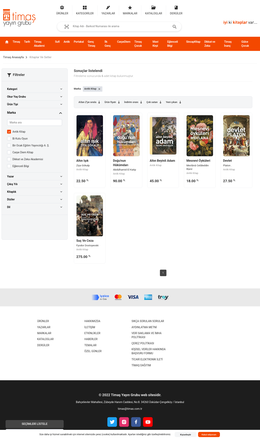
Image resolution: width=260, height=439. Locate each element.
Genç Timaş (91, 43)
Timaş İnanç (228, 43)
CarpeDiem (123, 41)
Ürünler (43, 321)
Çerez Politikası (143, 343)
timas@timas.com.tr (130, 408)
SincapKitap (193, 41)
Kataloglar (45, 339)
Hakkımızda (92, 321)
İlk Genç (107, 43)
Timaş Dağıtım (141, 365)
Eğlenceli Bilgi (172, 43)
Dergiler (43, 345)
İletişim (89, 327)
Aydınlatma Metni (144, 327)
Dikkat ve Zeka (209, 43)
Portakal (79, 41)
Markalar (44, 333)
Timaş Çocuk (138, 43)
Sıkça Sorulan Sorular (148, 321)
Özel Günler (93, 351)
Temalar (90, 345)
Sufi (57, 41)
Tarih (27, 41)
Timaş (16, 41)
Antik (67, 41)
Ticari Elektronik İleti (147, 359)
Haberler (91, 339)
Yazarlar (43, 327)
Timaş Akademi (39, 43)
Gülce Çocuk (245, 43)
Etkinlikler (92, 333)
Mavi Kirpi (155, 43)
